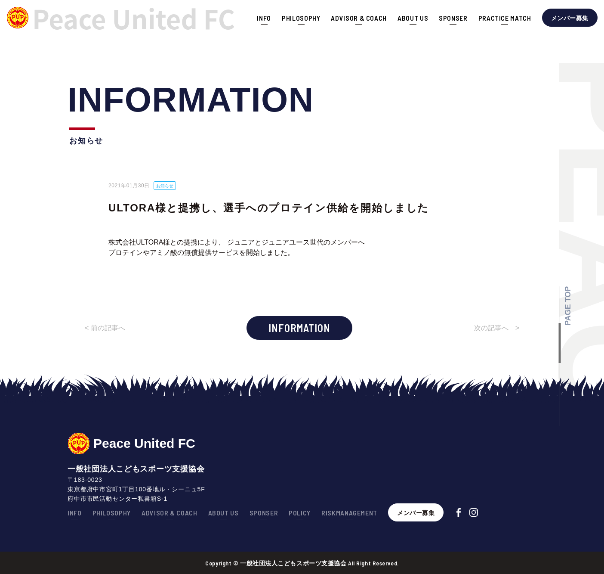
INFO (264, 18)
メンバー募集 (570, 18)
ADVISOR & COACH (359, 18)
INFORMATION (299, 328)
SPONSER (453, 18)
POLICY (300, 513)
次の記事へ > (496, 328)
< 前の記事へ (105, 328)
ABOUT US (413, 18)
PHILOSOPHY (301, 18)
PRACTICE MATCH (504, 18)
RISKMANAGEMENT (349, 513)
